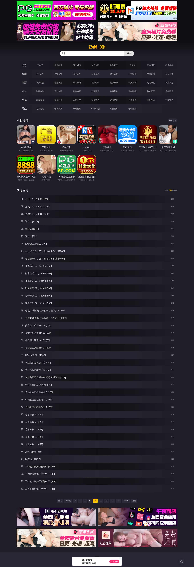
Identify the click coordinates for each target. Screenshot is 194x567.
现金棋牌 (151, 65)
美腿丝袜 (114, 91)
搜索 (129, 53)
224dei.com (97, 47)
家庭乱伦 (58, 100)
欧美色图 (77, 91)
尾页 (134, 500)
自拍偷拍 (58, 74)
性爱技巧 (169, 100)
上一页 (68, 500)
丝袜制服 (132, 74)
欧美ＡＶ (77, 74)
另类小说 (132, 100)
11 (101, 500)
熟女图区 (151, 91)
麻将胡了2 (113, 65)
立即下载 (114, 561)
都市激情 (40, 100)
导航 (24, 108)
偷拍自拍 (58, 82)
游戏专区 (95, 65)
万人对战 (77, 65)
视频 (24, 74)
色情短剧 (132, 108)
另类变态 (169, 82)
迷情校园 (114, 100)
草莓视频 (77, 108)
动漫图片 (95, 91)
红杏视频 (114, 108)
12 (107, 500)
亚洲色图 (58, 91)
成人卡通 (77, 82)
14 (118, 500)
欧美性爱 (95, 82)
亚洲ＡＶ (40, 74)
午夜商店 (58, 108)
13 (112, 500)
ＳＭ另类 (169, 74)
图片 (24, 91)
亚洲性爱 (40, 82)
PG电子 (40, 65)
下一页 (125, 500)
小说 (24, 100)
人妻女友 (77, 100)
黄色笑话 (151, 100)
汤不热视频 (95, 108)
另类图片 (169, 91)
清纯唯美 (132, 91)
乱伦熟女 (151, 82)
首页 (60, 500)
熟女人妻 (114, 74)
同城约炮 (40, 108)
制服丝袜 (114, 82)
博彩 (24, 65)
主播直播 (151, 74)
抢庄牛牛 (169, 65)
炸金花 (132, 65)
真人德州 (58, 65)
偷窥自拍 (40, 91)
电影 (24, 82)
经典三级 (132, 82)
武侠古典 (95, 100)
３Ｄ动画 (95, 74)
